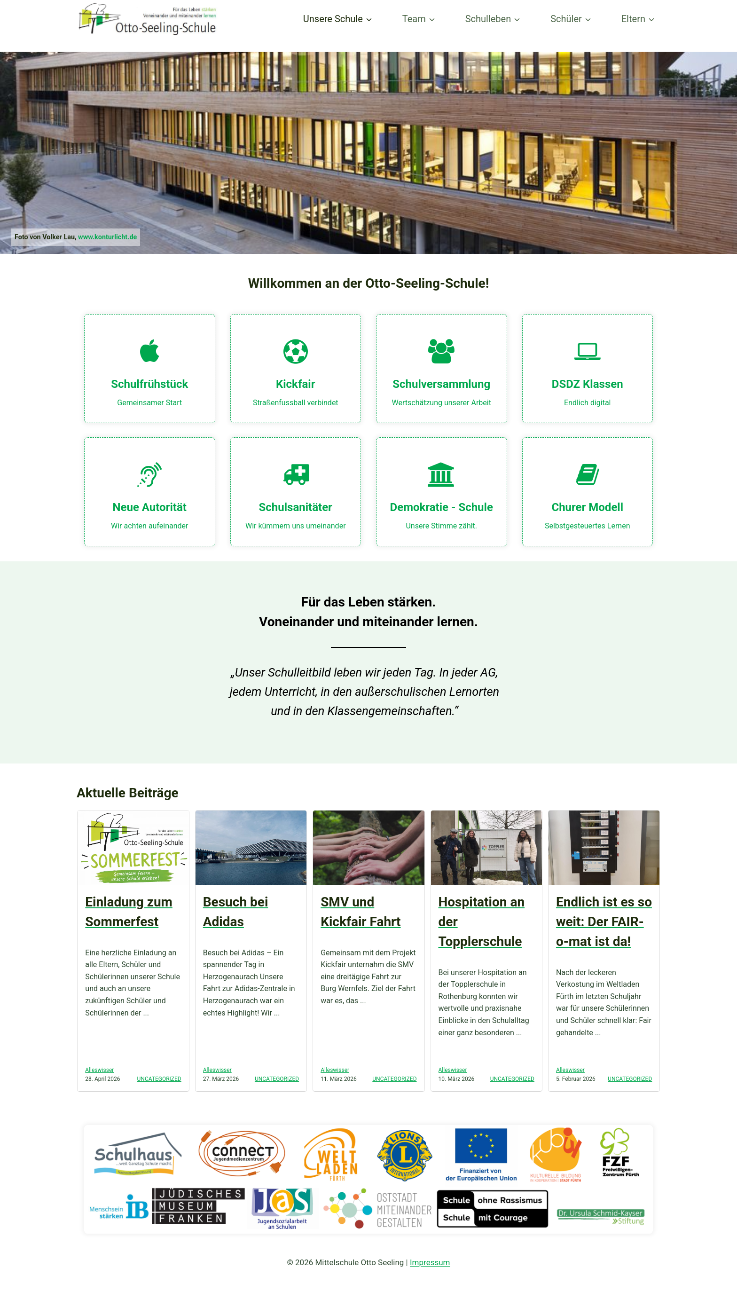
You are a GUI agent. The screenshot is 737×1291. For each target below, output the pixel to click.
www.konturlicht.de (107, 237)
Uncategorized (159, 1079)
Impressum (430, 1262)
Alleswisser (99, 1070)
